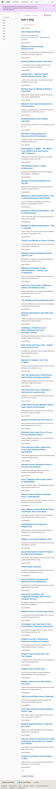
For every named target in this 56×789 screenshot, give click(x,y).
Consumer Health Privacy (42, 786)
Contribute (26, 786)
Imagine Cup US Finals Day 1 (33, 669)
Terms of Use (4, 788)
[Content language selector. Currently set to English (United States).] (8, 782)
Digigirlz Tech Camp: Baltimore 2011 (36, 539)
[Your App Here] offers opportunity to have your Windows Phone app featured (35, 449)
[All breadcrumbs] (22, 15)
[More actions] (53, 15)
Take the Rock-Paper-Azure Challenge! (37, 696)
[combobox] (10, 17)
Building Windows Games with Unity (36, 61)
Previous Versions (13, 786)
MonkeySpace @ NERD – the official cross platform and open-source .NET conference (36, 151)
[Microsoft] (3, 2)
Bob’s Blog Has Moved (30, 32)
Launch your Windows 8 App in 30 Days (38, 241)
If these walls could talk (31, 567)
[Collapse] (17, 14)
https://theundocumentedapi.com (29, 37)
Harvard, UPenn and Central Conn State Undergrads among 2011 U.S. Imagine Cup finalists (38, 741)
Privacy (32, 786)
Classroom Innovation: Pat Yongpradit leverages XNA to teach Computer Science (36, 596)
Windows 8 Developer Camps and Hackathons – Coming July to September (34, 270)
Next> (22, 770)
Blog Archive (28, 15)
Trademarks (11, 788)
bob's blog (35, 15)
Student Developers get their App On (36, 420)
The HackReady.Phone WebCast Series (37, 300)
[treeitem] (10, 20)
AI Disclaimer (4, 786)
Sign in (52, 1)
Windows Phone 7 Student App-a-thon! (37, 611)
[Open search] (49, 2)
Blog (20, 786)
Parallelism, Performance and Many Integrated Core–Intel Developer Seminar (33, 330)
